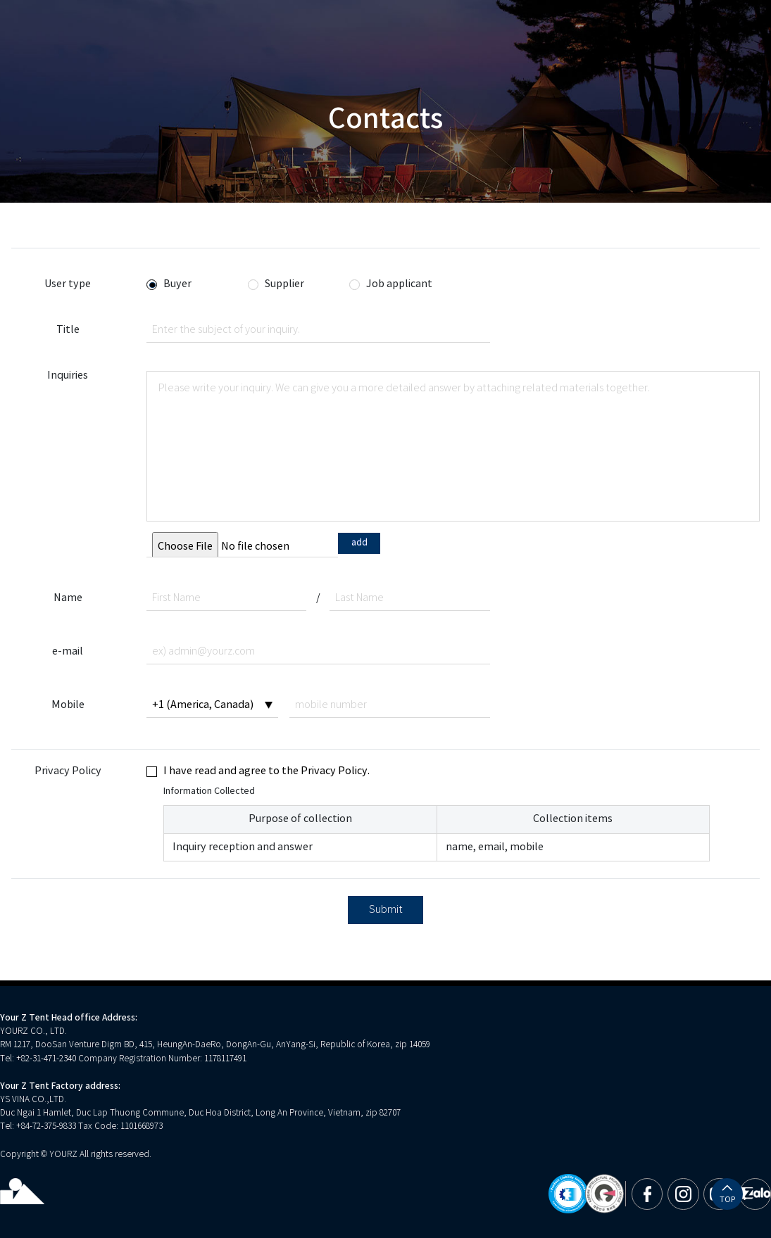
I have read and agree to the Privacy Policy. (266, 771)
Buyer (177, 284)
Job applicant (399, 284)
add (359, 543)
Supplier (284, 284)
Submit (386, 910)
